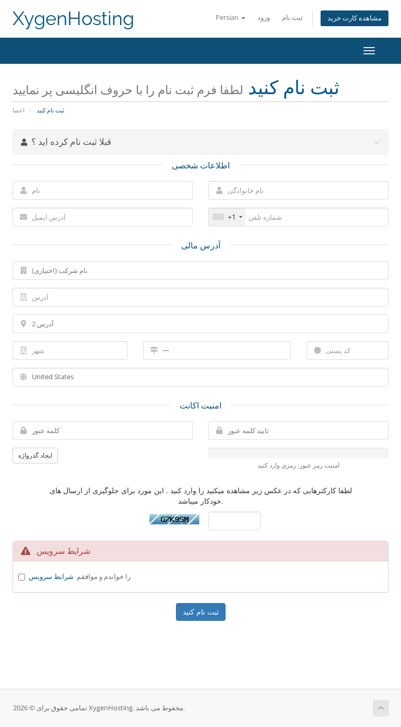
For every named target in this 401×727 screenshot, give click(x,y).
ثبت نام (292, 17)
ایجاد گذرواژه (35, 455)
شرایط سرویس (51, 576)
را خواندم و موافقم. (80, 576)
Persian (230, 17)
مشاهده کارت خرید (354, 18)
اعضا (19, 110)
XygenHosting (73, 18)
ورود (263, 17)
